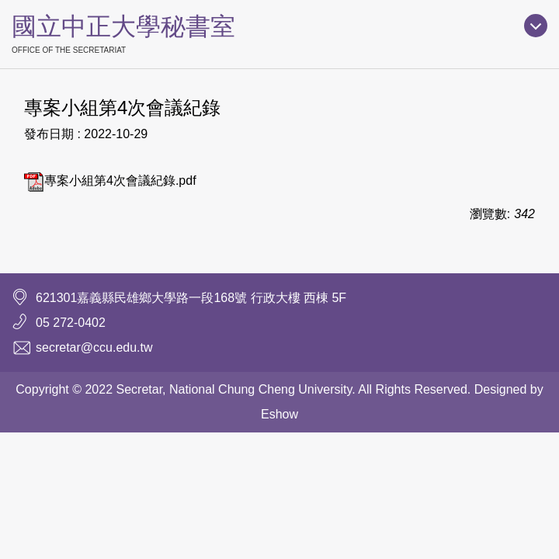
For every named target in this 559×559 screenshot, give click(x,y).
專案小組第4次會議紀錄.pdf (110, 180)
